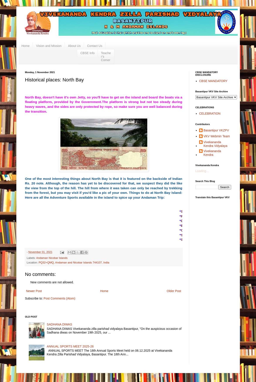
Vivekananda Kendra (212, 153)
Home (26, 46)
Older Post (174, 291)
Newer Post (34, 291)
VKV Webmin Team (216, 136)
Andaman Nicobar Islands (52, 258)
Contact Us (94, 46)
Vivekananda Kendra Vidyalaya (215, 144)
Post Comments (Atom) (59, 298)
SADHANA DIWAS (59, 324)
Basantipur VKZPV (216, 130)
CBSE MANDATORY (213, 81)
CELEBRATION (209, 113)
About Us (74, 46)
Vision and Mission (48, 46)
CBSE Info (87, 53)
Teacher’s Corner (106, 56)
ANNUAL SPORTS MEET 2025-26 (70, 346)
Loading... (202, 171)
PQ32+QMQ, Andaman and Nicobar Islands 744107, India (74, 262)
